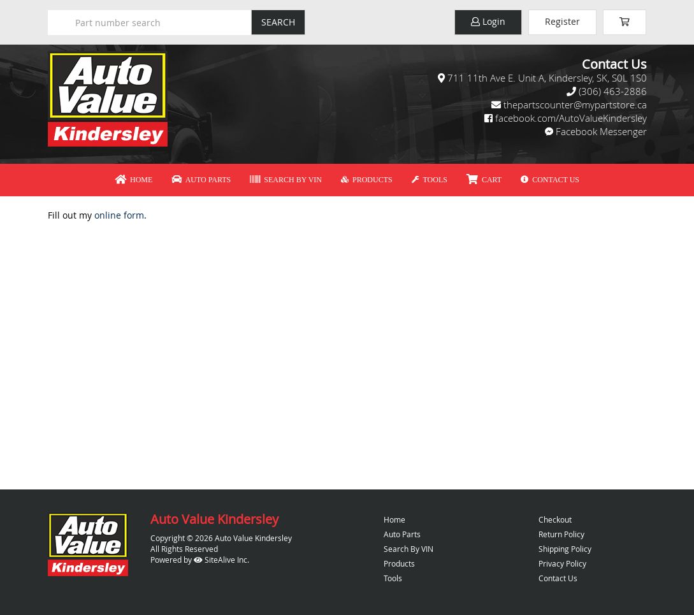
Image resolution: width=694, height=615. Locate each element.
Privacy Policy (562, 563)
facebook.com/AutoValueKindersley (571, 118)
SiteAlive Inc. (221, 559)
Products (367, 179)
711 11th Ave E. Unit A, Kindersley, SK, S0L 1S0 (547, 77)
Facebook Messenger (601, 131)
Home (133, 179)
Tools (429, 179)
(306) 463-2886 (613, 91)
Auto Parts (201, 179)
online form (119, 215)
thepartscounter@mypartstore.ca (575, 104)
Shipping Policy (565, 549)
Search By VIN (286, 179)
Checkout (555, 519)
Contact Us (550, 179)
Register (562, 21)
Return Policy (561, 534)
